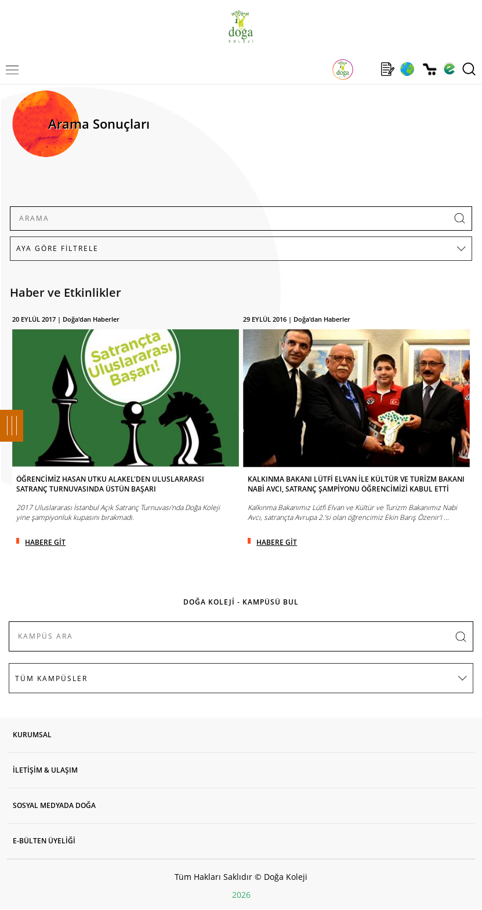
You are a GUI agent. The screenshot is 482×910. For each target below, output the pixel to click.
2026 (241, 894)
